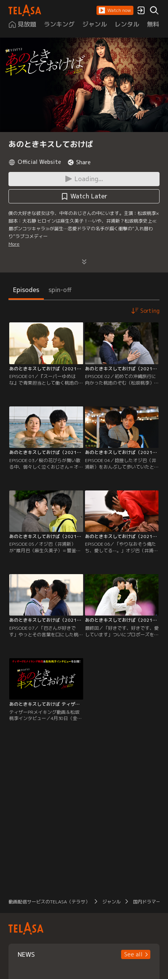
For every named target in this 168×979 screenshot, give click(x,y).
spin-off (60, 290)
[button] (114, 10)
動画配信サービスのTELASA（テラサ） (49, 901)
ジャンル (111, 901)
